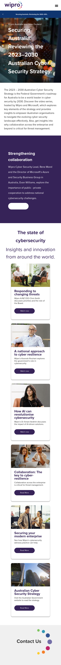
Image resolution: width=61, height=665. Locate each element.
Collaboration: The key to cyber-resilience (28, 475)
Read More (24, 492)
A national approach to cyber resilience (29, 353)
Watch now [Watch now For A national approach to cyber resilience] (24, 371)
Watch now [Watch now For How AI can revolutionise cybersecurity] (24, 432)
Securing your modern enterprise (28, 534)
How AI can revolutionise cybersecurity (24, 414)
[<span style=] (18, 206)
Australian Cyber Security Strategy (27, 592)
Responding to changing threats (27, 292)
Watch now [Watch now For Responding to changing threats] (24, 311)
